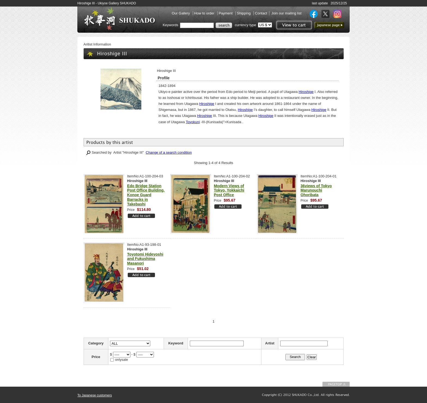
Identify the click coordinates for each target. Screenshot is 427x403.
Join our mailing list (286, 13)
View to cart (293, 25)
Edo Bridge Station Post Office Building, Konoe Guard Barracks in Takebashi (146, 195)
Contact (261, 13)
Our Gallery (181, 13)
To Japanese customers (94, 395)
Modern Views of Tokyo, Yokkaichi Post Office (229, 190)
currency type (245, 25)
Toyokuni (193, 122)
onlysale (121, 359)
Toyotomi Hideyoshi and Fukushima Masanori (145, 259)
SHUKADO (119, 19)
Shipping (244, 13)
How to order (204, 13)
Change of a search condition (169, 152)
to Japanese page (329, 25)
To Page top (336, 384)
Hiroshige (306, 92)
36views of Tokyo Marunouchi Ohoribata (316, 190)
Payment (226, 13)
